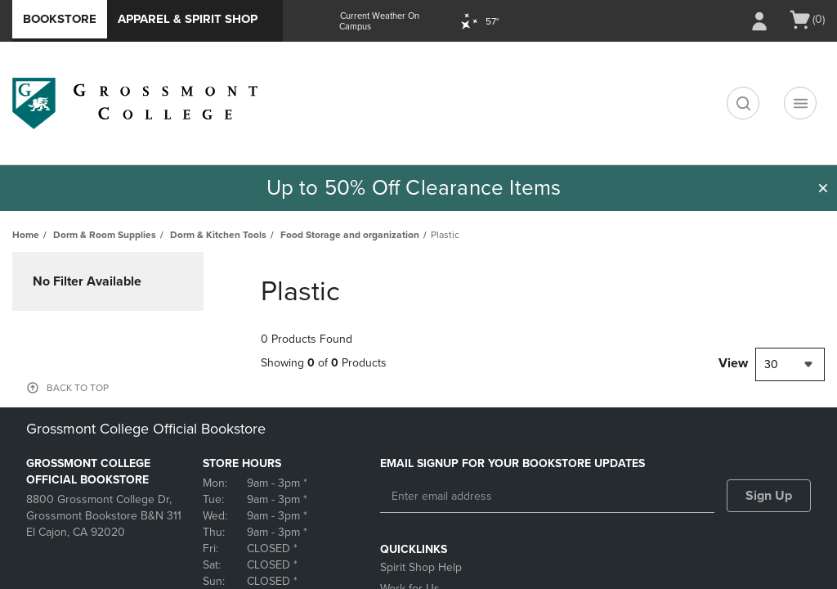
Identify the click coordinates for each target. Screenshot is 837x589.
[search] (743, 103)
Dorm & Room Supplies (104, 235)
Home (25, 235)
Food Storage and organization (349, 235)
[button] (823, 188)
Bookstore (59, 18)
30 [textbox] (771, 364)
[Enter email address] (547, 496)
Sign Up (768, 496)
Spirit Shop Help (421, 567)
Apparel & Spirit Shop (187, 18)
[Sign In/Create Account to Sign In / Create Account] (759, 21)
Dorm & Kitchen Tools (218, 235)
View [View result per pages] (733, 363)
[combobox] (790, 364)
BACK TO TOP (78, 387)
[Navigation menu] (800, 103)
